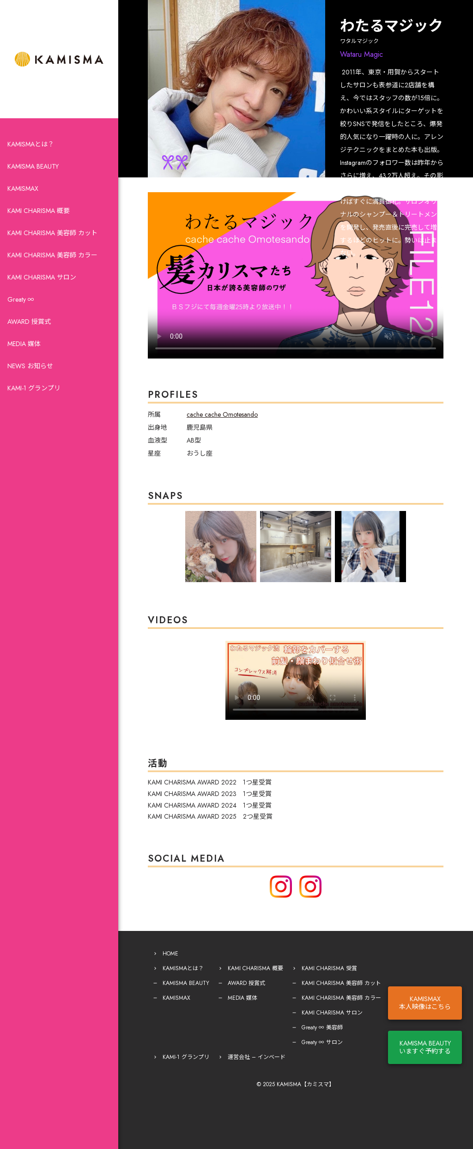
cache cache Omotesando (222, 414)
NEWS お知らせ (30, 366)
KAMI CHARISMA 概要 (38, 210)
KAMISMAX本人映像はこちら (425, 1002)
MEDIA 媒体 (24, 343)
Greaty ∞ (20, 299)
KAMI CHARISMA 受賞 (329, 968)
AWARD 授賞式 (29, 321)
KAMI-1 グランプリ (34, 388)
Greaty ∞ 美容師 (322, 1027)
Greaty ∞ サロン (322, 1042)
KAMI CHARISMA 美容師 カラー (52, 255)
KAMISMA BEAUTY (33, 166)
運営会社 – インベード (256, 1057)
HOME (170, 953)
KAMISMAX (22, 188)
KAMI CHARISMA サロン (41, 277)
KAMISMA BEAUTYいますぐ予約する (425, 1047)
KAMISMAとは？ (30, 144)
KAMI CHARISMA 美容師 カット (52, 232)
